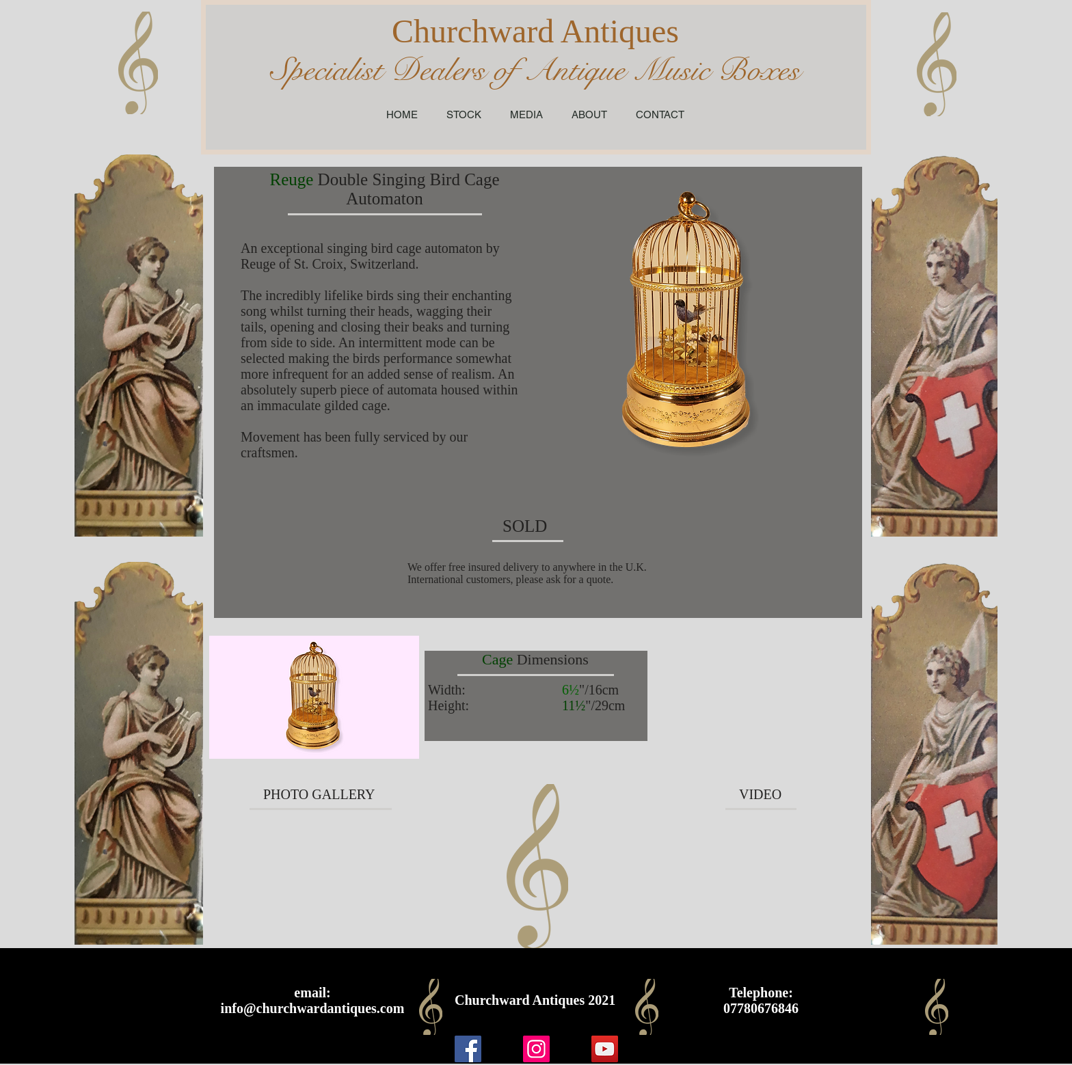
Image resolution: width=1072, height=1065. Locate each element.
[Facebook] (468, 1049)
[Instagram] (536, 1049)
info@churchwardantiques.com (313, 1008)
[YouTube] (604, 1049)
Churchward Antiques (535, 31)
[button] (314, 697)
